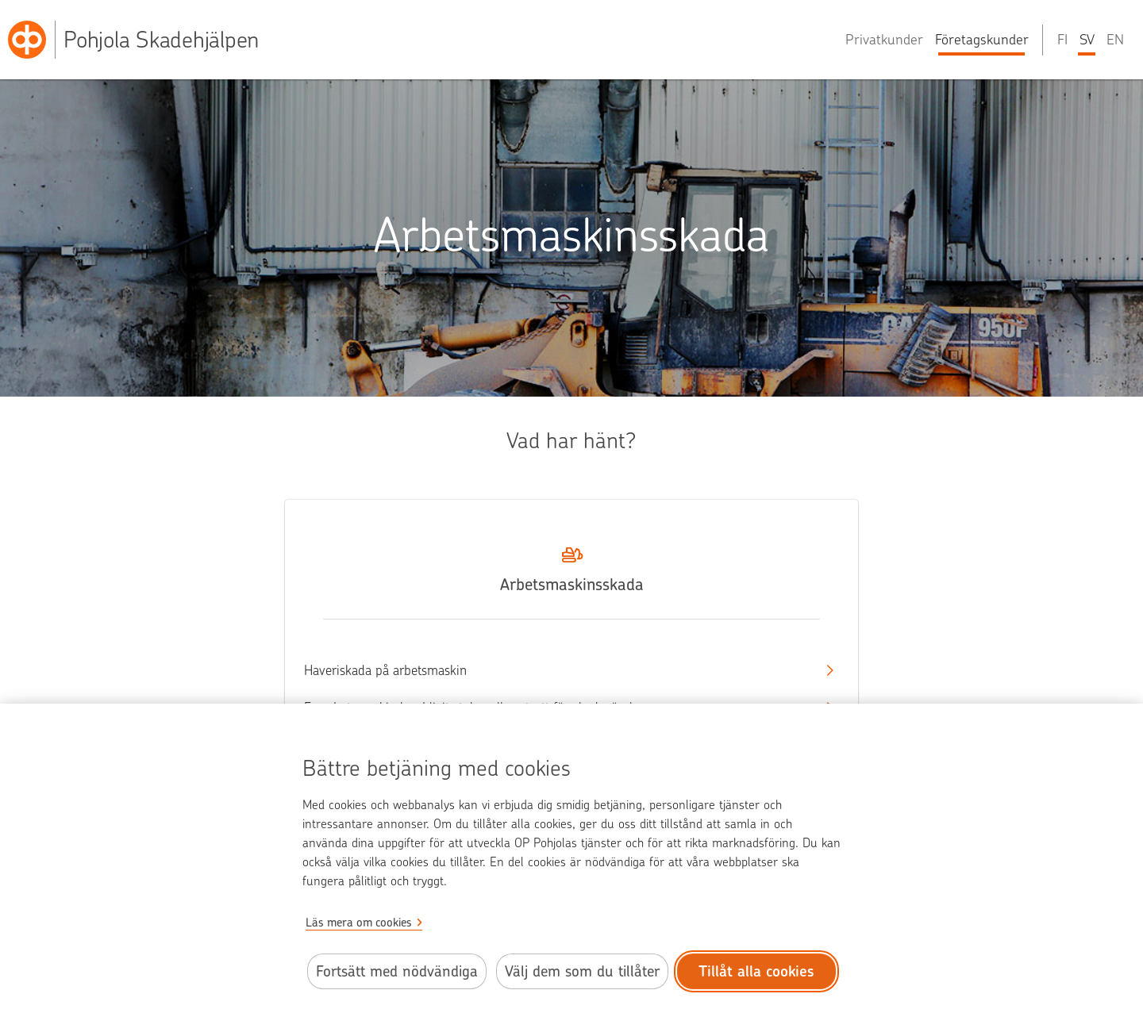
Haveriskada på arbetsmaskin (557, 670)
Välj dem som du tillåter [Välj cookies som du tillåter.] (582, 971)
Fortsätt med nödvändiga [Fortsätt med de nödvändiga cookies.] (397, 971)
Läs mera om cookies (359, 922)
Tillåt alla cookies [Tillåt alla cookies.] (756, 971)
